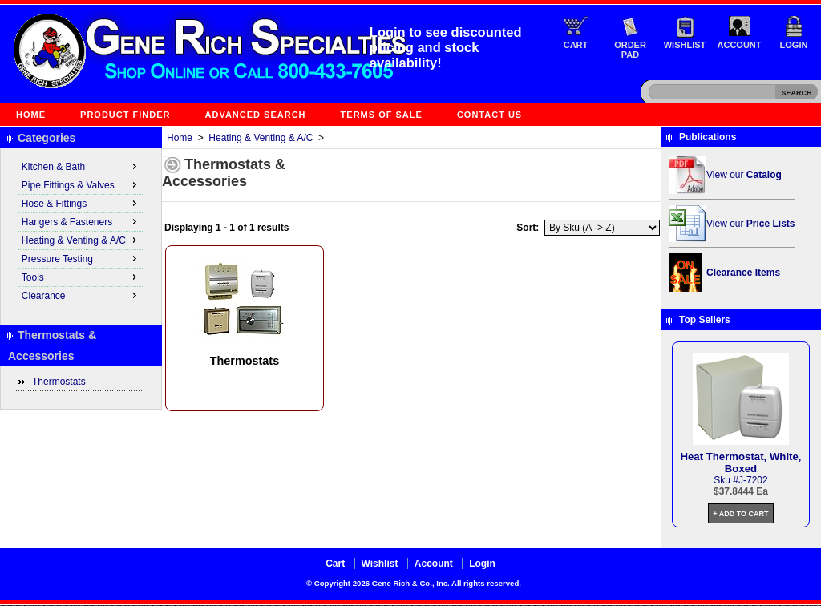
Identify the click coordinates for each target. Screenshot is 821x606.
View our (744, 174)
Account (740, 45)
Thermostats (59, 381)
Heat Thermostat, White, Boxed (741, 462)
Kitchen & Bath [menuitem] (81, 166)
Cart (576, 45)
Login (794, 45)
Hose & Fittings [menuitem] (81, 202)
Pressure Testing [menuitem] (81, 258)
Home (31, 114)
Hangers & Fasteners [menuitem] (81, 221)
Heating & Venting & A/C (260, 137)
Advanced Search (255, 114)
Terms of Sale (382, 114)
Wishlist (685, 45)
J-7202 (753, 480)
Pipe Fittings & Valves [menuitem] (81, 184)
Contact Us (489, 114)
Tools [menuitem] (81, 276)
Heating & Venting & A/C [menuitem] (81, 239)
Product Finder (125, 114)
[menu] (81, 231)
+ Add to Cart (740, 514)
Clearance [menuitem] (81, 295)
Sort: (527, 227)
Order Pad (630, 49)
